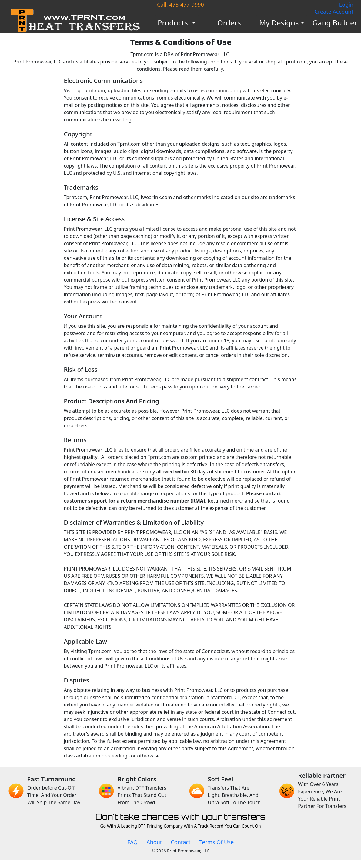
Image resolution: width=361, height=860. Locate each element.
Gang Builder (335, 23)
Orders (229, 23)
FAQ (132, 842)
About (154, 842)
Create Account (334, 11)
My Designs (279, 23)
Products (174, 23)
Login (346, 4)
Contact (180, 842)
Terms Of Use (216, 842)
